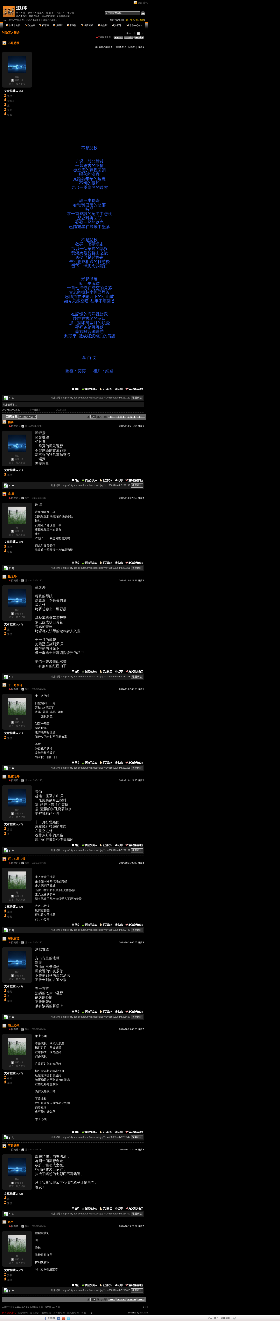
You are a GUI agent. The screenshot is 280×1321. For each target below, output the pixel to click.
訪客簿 (116, 25)
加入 (216, 1318)
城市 (11, 20)
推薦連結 (87, 25)
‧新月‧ (60, 12)
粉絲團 (51, 1318)
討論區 (30, 25)
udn (4, 20)
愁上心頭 (61, 409)
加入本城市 (21, 16)
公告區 (102, 25)
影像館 (71, 25)
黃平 (9, 110)
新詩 (16, 32)
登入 (209, 1318)
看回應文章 (103, 37)
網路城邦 (143, 2)
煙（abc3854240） (35, 426)
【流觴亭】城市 (39, 20)
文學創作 (19, 20)
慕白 (17, 77)
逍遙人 (40, 12)
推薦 (141, 47)
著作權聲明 (59, 1312)
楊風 (9, 115)
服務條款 (46, 1312)
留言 (11, 83)
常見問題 (34, 1312)
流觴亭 (21, 8)
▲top (145, 1306)
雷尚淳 (10, 101)
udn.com (144, 1312)
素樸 (9, 96)
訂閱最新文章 (63, 16)
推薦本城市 (34, 16)
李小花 (70, 12)
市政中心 (134, 25)
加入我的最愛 (48, 16)
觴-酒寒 (49, 12)
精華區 (44, 25)
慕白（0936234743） (36, 498)
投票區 (58, 25)
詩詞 (28, 20)
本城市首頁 (13, 25)
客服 (83, 1312)
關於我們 (23, 1312)
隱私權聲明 (73, 1312)
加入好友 (20, 83)
